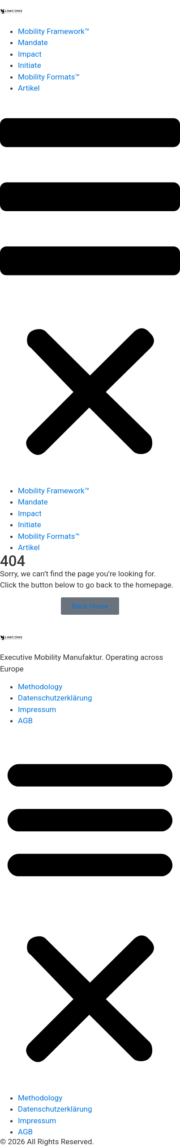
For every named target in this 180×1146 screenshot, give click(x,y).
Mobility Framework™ (54, 31)
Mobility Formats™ (49, 76)
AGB (25, 720)
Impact (30, 54)
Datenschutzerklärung (55, 697)
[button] (90, 289)
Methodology (40, 686)
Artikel (29, 87)
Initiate (29, 65)
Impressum (37, 709)
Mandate (33, 42)
